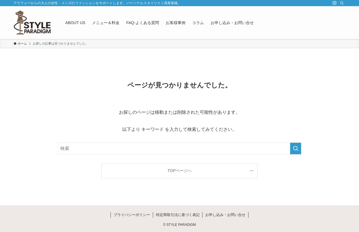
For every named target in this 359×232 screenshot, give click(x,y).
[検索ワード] (179, 148)
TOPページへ (179, 170)
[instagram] (334, 3)
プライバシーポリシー (132, 215)
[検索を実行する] (295, 148)
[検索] (342, 3)
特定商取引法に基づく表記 (178, 215)
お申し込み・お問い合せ (225, 215)
